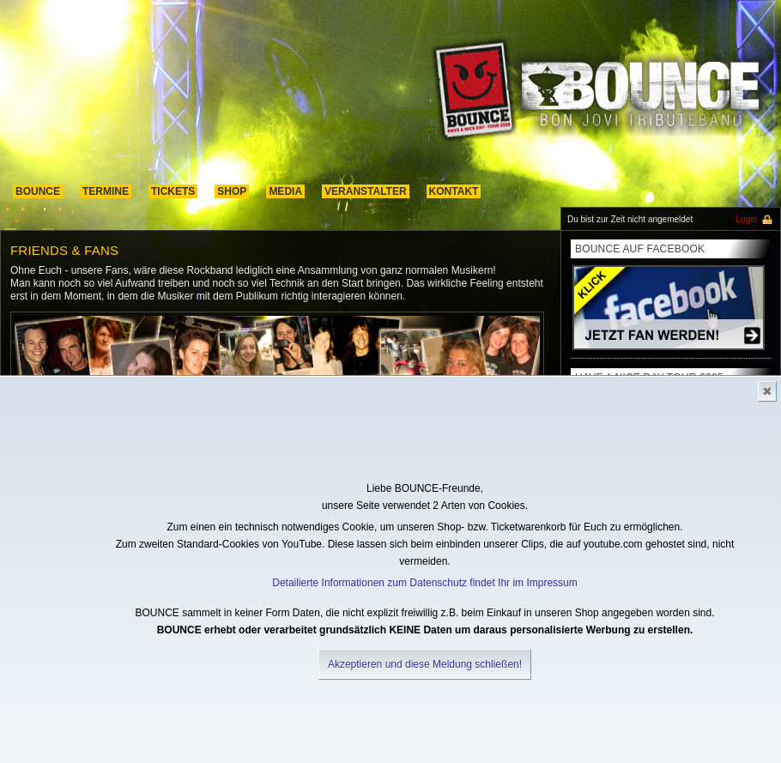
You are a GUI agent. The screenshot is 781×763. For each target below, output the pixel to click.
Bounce (37, 191)
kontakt (454, 191)
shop (231, 191)
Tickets (173, 191)
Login (746, 219)
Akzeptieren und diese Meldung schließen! (425, 664)
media (285, 191)
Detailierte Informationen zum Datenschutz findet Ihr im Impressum (424, 583)
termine (105, 191)
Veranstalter (365, 191)
